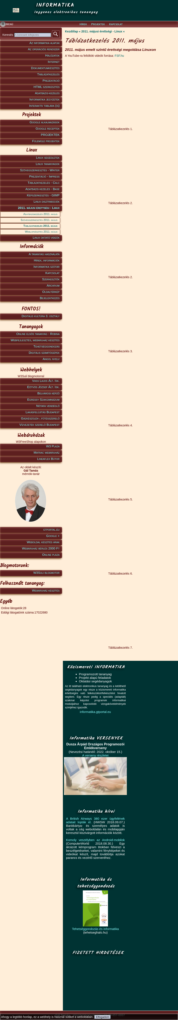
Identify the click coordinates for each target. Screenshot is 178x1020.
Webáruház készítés (46, 590)
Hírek (83, 24)
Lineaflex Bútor (48, 458)
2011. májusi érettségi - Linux (39, 208)
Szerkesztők (51, 279)
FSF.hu (119, 55)
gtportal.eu (51, 529)
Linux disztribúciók (47, 201)
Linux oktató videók (46, 237)
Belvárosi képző (48, 393)
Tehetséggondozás (46, 346)
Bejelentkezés (50, 298)
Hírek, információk (47, 260)
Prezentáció (51, 80)
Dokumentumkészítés (45, 68)
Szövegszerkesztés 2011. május (39, 219)
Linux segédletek (48, 157)
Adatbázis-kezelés (47, 93)
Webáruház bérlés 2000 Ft (41, 548)
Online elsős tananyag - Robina (38, 334)
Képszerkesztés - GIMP (43, 195)
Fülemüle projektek (46, 141)
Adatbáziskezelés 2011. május (40, 214)
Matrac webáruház (47, 452)
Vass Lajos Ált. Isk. (46, 380)
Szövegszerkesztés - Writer (40, 170)
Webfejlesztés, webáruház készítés (35, 340)
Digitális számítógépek (44, 352)
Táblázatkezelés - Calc (44, 182)
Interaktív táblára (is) (44, 105)
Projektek (98, 24)
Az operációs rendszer (44, 49)
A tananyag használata (44, 254)
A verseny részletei (95, 755)
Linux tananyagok (48, 164)
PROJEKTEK (50, 134)
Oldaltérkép (51, 291)
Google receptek (48, 128)
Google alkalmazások (45, 122)
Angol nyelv (51, 359)
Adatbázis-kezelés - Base (42, 189)
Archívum (53, 285)
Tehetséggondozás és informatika (95, 929)
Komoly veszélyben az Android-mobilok (95, 840)
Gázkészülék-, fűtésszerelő (40, 418)
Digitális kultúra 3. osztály (41, 316)
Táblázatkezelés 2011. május (40, 225)
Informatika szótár (47, 266)
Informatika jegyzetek (44, 99)
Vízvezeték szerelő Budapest (39, 424)
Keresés (8, 34)
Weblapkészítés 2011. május (41, 231)
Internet (54, 61)
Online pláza (51, 554)
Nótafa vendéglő (48, 406)
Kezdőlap (71, 31)
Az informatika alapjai (45, 43)
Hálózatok (52, 55)
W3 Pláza (53, 446)
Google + (53, 536)
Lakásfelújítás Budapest (43, 412)
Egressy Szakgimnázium (43, 399)
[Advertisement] (97, 983)
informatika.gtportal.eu (95, 712)
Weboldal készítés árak (43, 542)
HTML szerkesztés (47, 87)
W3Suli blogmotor (46, 572)
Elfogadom (102, 1017)
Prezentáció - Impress (44, 176)
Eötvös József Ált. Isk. (43, 387)
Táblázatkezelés (48, 74)
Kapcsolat (115, 24)
